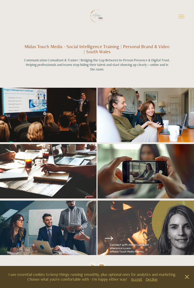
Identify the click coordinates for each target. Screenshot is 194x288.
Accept (136, 279)
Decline (152, 279)
